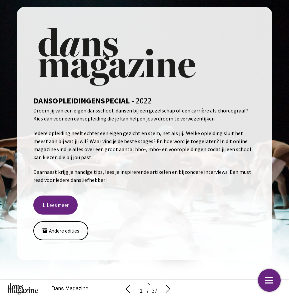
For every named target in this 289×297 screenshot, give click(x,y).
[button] (55, 205)
